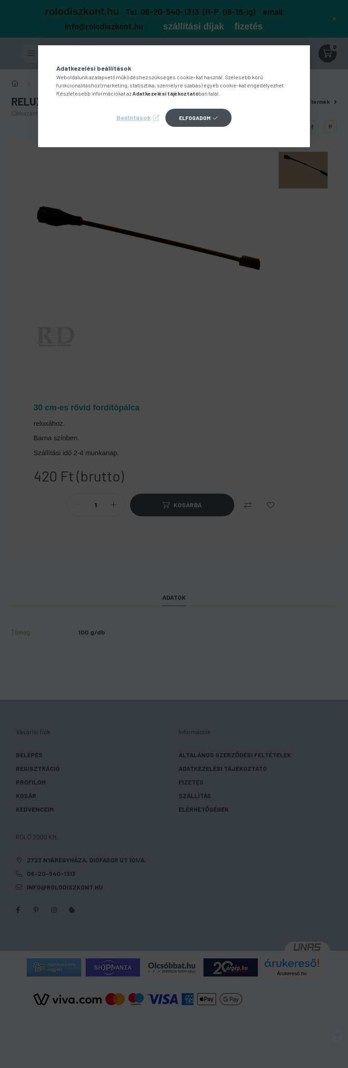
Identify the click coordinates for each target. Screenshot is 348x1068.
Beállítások (133, 117)
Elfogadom (195, 118)
